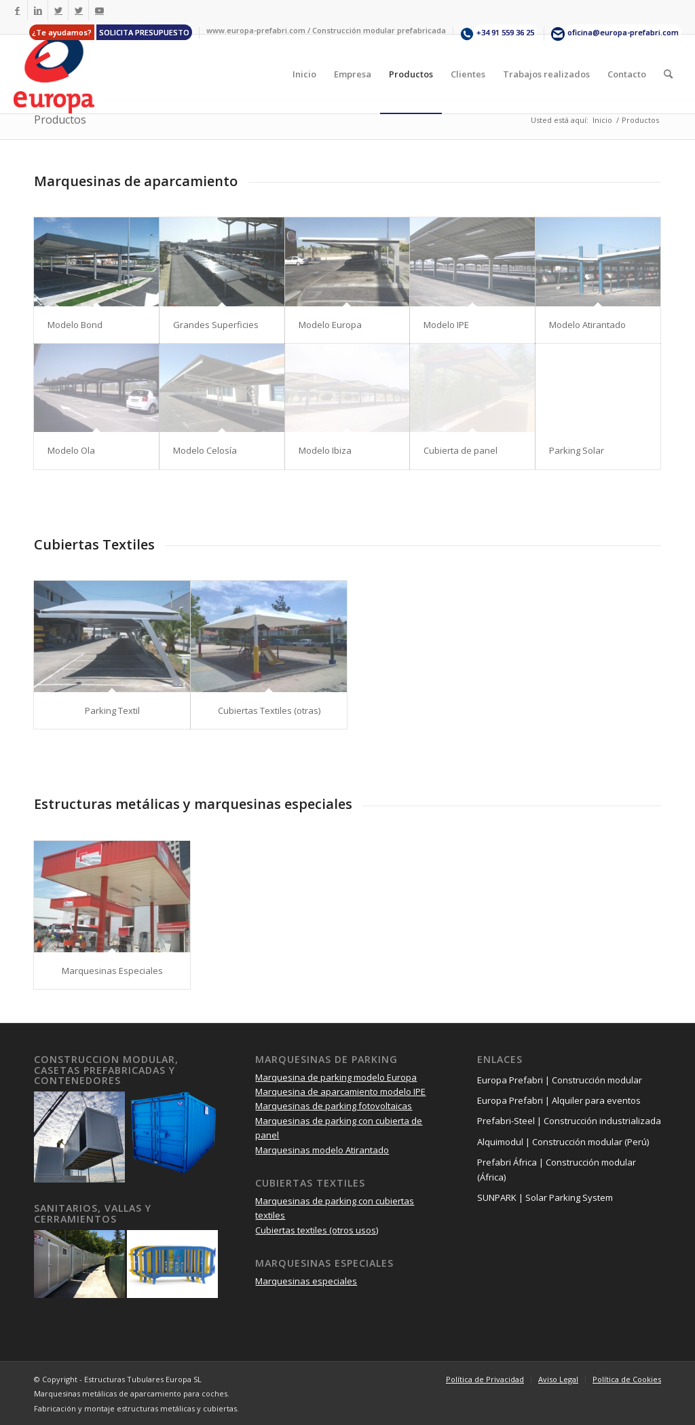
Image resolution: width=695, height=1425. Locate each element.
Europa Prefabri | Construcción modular (559, 1080)
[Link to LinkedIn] (38, 10)
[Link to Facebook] (17, 10)
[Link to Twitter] (58, 10)
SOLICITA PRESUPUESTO (144, 32)
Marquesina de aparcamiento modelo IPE (340, 1091)
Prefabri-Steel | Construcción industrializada (569, 1121)
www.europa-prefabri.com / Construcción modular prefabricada (326, 30)
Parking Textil (112, 710)
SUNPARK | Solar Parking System (545, 1197)
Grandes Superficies (216, 325)
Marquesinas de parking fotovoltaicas (333, 1106)
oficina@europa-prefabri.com (623, 32)
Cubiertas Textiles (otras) (269, 710)
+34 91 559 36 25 (505, 32)
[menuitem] (111, 33)
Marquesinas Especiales (112, 970)
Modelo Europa (330, 325)
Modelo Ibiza (325, 450)
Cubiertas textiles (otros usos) (316, 1230)
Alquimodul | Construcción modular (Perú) (563, 1142)
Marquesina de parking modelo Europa (336, 1077)
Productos (60, 119)
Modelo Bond (75, 325)
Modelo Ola (71, 450)
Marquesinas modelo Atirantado (322, 1150)
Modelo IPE (446, 325)
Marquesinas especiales (306, 1281)
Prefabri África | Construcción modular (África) (556, 1169)
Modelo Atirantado (587, 325)
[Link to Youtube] (99, 10)
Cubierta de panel (460, 450)
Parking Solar (576, 450)
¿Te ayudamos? (62, 32)
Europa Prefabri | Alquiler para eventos (559, 1100)
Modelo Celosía (205, 450)
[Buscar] (668, 74)
